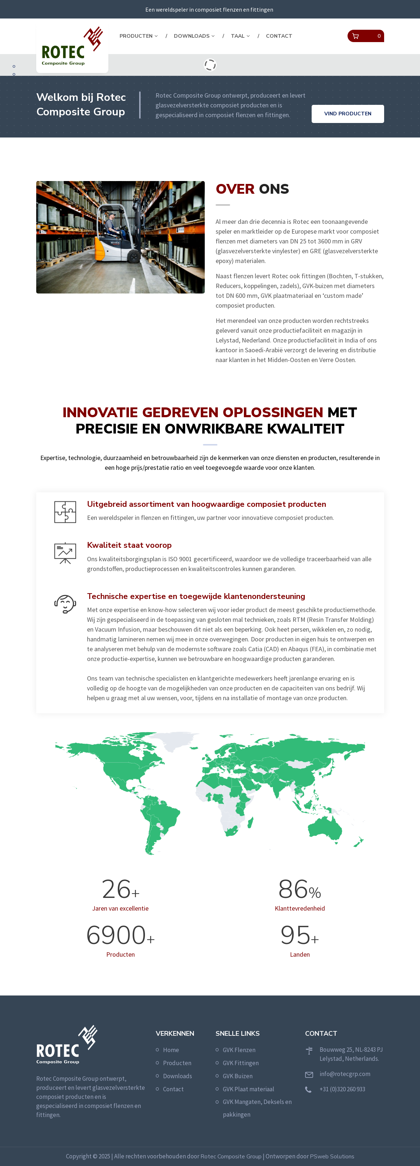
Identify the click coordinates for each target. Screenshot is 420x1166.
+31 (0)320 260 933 (342, 1089)
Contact (279, 36)
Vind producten (347, 113)
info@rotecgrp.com (345, 1074)
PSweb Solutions (332, 1157)
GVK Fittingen (241, 1063)
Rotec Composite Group (231, 1157)
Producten (136, 36)
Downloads (191, 36)
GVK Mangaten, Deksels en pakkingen (257, 1108)
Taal (238, 36)
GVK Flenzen (239, 1050)
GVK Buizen (238, 1076)
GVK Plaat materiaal (248, 1089)
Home (171, 1050)
